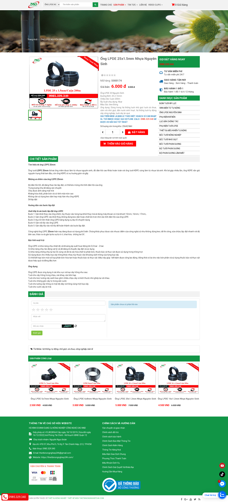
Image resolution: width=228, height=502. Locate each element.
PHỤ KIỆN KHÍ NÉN (167, 117)
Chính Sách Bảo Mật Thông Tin (116, 441)
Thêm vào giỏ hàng (118, 143)
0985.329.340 (166, 64)
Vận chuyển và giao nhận (113, 428)
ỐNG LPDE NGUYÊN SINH (170, 112)
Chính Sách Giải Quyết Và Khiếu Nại (118, 467)
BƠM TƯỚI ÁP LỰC (167, 103)
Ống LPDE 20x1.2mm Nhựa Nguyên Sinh (135, 398)
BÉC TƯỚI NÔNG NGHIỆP (170, 135)
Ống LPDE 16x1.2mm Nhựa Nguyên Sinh (178, 398)
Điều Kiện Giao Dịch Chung (114, 454)
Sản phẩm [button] (119, 6)
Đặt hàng (136, 132)
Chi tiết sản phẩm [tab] (43, 159)
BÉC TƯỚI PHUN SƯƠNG (170, 144)
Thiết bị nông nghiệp (57, 498)
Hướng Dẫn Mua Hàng (112, 471)
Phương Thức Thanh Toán (114, 458)
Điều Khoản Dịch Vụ (111, 463)
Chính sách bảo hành (111, 436)
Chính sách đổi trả (110, 432)
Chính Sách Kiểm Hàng (112, 445)
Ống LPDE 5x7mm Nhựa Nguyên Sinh (50, 398)
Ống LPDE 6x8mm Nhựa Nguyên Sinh (93, 398)
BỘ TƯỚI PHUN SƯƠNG (169, 148)
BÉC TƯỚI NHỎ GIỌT (168, 139)
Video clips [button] (155, 6)
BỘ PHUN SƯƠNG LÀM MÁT (172, 153)
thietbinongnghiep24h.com (91, 498)
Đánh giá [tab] (36, 294)
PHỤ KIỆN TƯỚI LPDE (168, 126)
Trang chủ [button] (106, 5)
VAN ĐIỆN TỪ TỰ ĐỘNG (169, 108)
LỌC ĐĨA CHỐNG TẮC (168, 121)
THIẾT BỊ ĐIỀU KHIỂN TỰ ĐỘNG (173, 130)
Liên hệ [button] (143, 5)
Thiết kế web (73, 498)
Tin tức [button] (133, 6)
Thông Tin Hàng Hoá (111, 450)
